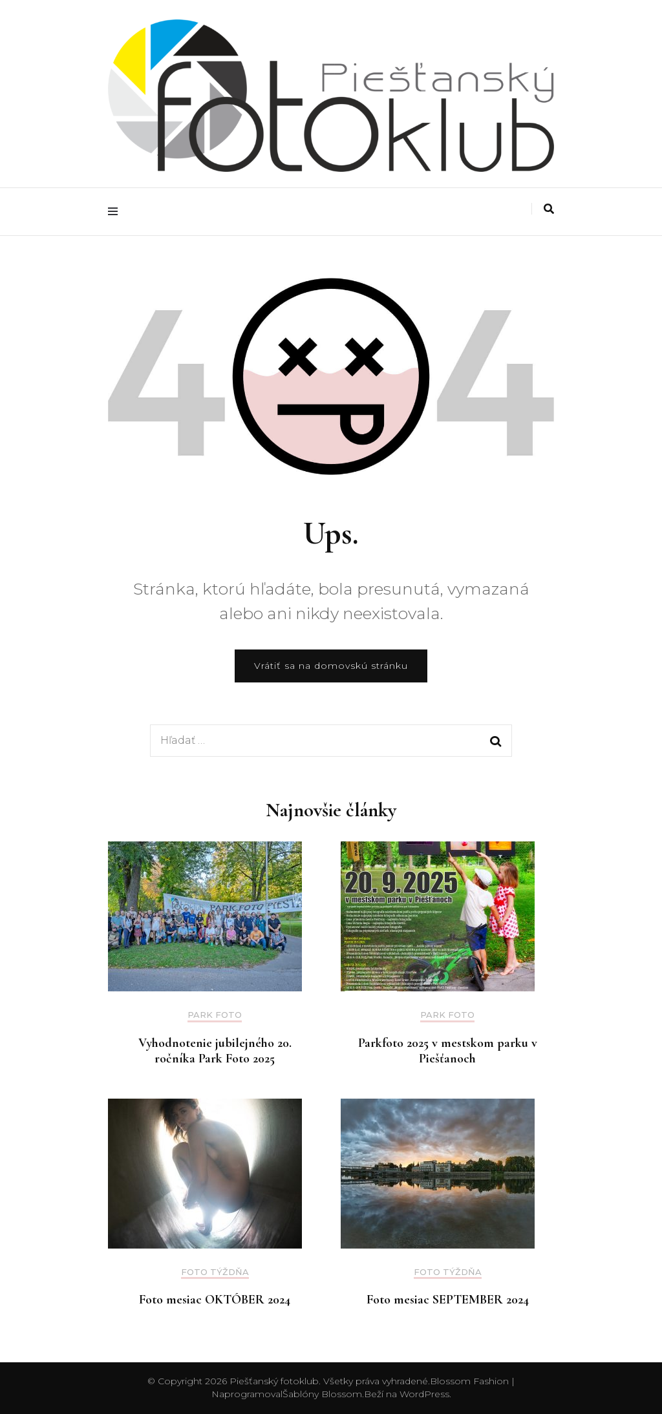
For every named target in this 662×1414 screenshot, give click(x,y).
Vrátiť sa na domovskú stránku (331, 665)
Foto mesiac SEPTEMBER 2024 (448, 1299)
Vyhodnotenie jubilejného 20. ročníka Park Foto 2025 (215, 1050)
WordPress (424, 1394)
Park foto (214, 1015)
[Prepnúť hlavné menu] (116, 211)
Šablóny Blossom (322, 1394)
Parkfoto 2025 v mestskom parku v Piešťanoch (447, 1050)
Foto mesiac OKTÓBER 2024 (214, 1299)
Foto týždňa (215, 1272)
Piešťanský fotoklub (274, 1381)
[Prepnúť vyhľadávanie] (549, 209)
